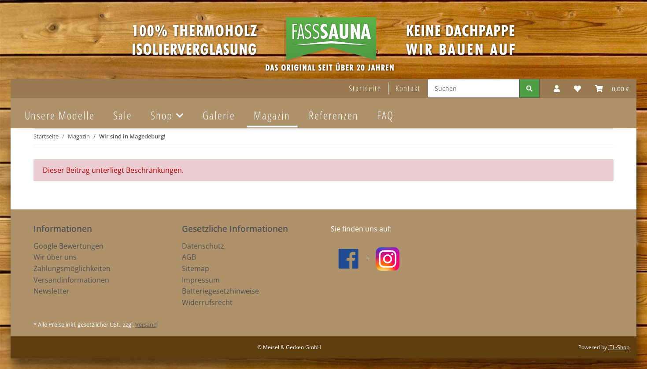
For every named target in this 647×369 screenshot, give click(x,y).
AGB (189, 257)
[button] (557, 88)
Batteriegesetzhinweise (220, 291)
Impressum (201, 280)
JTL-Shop (618, 347)
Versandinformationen (71, 280)
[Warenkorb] (612, 88)
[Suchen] (474, 88)
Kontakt (408, 88)
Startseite (365, 88)
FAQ (385, 115)
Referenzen (334, 115)
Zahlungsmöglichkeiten (72, 268)
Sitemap (195, 268)
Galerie (219, 115)
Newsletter (51, 291)
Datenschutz (203, 246)
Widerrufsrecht (207, 302)
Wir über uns (55, 257)
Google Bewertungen (68, 246)
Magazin (272, 115)
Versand (146, 324)
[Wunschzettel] (577, 88)
